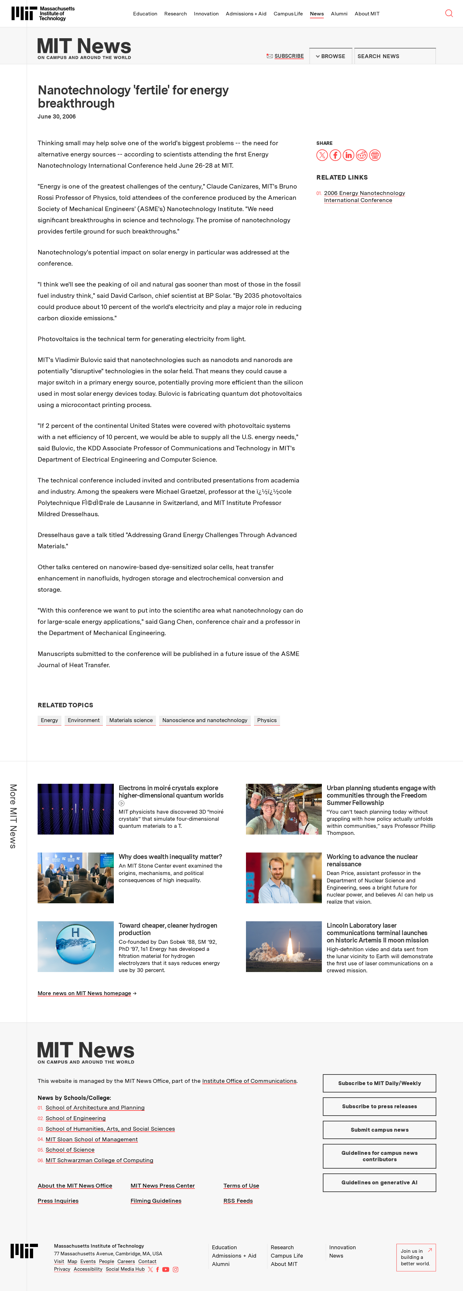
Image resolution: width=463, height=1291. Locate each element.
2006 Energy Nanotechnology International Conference (364, 197)
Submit (427, 56)
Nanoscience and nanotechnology (205, 720)
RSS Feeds (238, 1200)
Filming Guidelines (156, 1200)
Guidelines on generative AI (379, 1182)
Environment (84, 720)
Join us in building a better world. (416, 1257)
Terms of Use (241, 1185)
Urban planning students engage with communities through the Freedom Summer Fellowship (381, 795)
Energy (49, 720)
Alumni (339, 14)
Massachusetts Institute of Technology (99, 1246)
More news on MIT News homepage (84, 993)
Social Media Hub (125, 1269)
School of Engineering (76, 1118)
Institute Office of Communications (249, 1080)
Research (175, 14)
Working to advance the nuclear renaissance (372, 860)
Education (145, 14)
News (317, 14)
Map (72, 1261)
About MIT (367, 14)
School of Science (70, 1149)
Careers (126, 1261)
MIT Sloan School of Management (92, 1139)
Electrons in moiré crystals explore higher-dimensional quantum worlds (171, 791)
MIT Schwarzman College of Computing (99, 1160)
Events (88, 1261)
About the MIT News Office (75, 1185)
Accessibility (88, 1269)
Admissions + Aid (246, 14)
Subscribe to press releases (379, 1106)
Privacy (62, 1269)
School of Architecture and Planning (95, 1107)
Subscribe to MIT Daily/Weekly (379, 1083)
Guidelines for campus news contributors (379, 1156)
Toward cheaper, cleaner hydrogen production (168, 929)
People (106, 1261)
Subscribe (289, 56)
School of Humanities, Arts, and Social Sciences (110, 1128)
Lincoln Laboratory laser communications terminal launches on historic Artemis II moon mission (378, 933)
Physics (267, 720)
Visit (59, 1261)
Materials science (131, 720)
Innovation (206, 14)
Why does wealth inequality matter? (170, 857)
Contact (147, 1261)
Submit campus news (380, 1130)
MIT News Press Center (163, 1185)
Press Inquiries (58, 1200)
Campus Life (288, 14)
